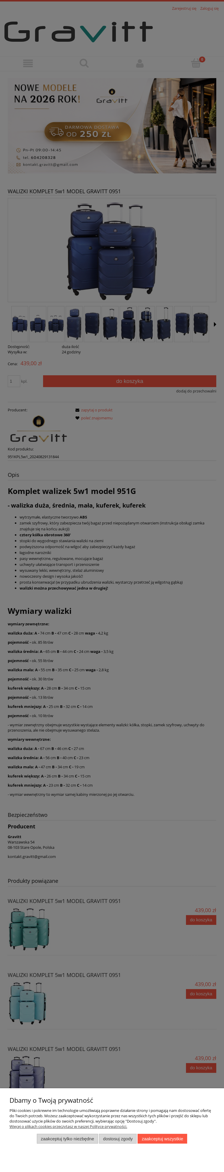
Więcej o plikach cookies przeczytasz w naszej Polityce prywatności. (68, 1126)
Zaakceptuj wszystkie (162, 1138)
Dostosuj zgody (118, 1138)
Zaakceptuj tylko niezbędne (67, 1138)
